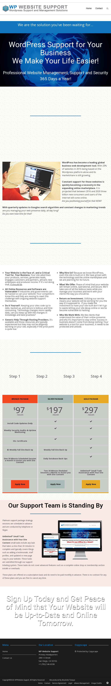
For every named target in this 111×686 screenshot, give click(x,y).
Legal (70, 683)
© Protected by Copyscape (86, 651)
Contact (99, 8)
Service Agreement (59, 683)
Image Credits (96, 683)
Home (89, 8)
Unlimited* (7, 536)
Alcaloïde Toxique (68, 680)
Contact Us (7, 658)
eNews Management (81, 683)
